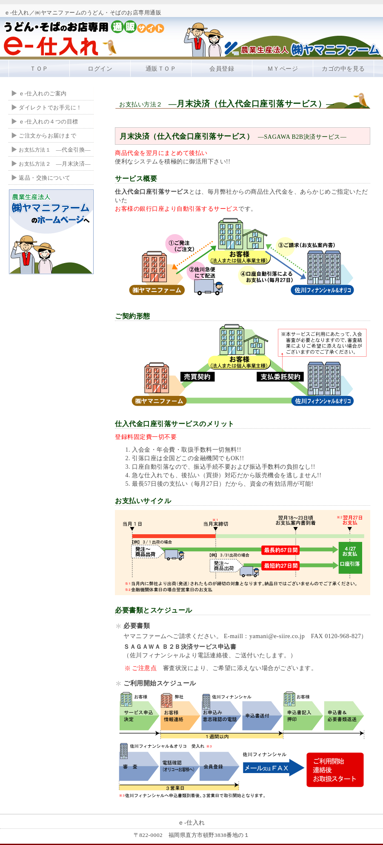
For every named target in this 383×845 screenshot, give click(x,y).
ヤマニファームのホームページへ (51, 231)
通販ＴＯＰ (161, 69)
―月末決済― (55, 163)
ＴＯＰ (39, 69)
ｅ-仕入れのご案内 (43, 93)
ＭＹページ (282, 69)
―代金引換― (55, 149)
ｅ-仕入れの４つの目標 (48, 121)
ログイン (100, 69)
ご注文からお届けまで (47, 135)
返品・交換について (45, 178)
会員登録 (221, 69)
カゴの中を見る (343, 69)
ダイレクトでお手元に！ (50, 107)
